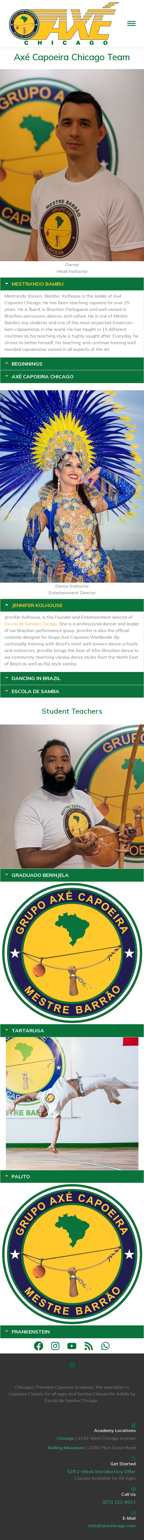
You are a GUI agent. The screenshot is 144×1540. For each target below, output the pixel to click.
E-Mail (129, 1518)
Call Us (128, 1494)
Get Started (123, 1463)
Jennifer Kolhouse (37, 605)
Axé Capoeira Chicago (43, 377)
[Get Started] (133, 1458)
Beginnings (27, 364)
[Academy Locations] (133, 1425)
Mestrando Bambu (38, 284)
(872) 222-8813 (119, 1502)
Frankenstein (31, 1332)
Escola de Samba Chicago (30, 623)
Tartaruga (28, 1031)
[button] (72, 1364)
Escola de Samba (35, 691)
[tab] (72, 284)
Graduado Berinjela (40, 875)
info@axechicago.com (112, 1525)
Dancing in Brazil (36, 678)
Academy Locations (115, 1430)
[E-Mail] (133, 1513)
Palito (21, 1177)
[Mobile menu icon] (131, 23)
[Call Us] (133, 1489)
